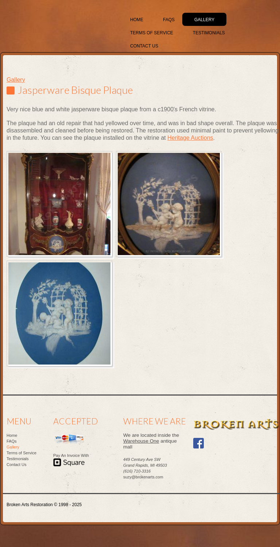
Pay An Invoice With (71, 455)
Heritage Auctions (190, 138)
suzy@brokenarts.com (143, 477)
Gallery (16, 80)
